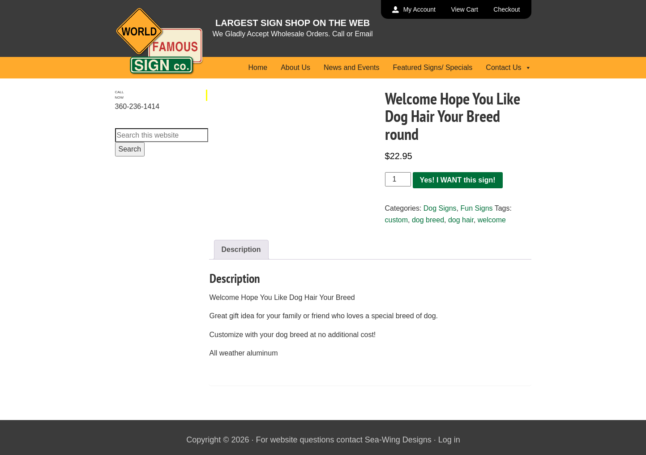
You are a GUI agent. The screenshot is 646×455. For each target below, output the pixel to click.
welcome (492, 220)
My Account (419, 9)
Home (257, 67)
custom (396, 220)
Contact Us (508, 67)
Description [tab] (241, 249)
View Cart (464, 9)
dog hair (461, 220)
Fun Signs (476, 208)
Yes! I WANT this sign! (458, 180)
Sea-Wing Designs (398, 439)
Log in (449, 439)
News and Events (352, 67)
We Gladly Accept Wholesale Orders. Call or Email (293, 34)
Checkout (506, 9)
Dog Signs (440, 208)
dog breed (428, 220)
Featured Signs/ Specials (432, 67)
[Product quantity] (398, 179)
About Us (295, 67)
